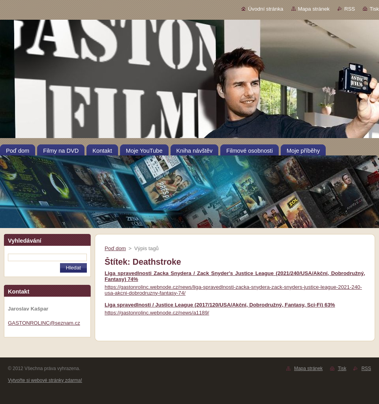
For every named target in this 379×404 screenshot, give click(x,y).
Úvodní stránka (265, 9)
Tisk (374, 9)
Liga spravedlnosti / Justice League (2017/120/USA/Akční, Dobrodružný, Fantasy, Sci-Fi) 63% (220, 305)
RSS (349, 9)
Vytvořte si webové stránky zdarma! (45, 380)
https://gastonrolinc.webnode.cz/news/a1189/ (157, 313)
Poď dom (115, 248)
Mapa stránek (314, 9)
